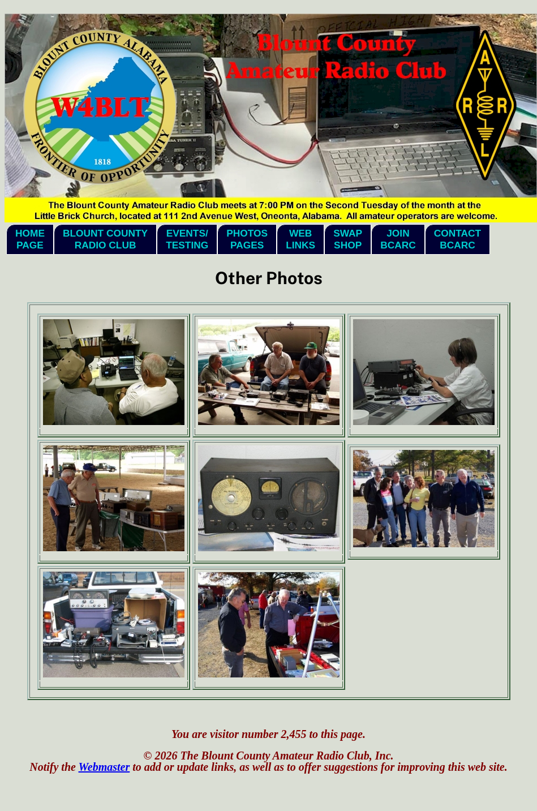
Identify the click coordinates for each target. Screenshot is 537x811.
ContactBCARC (457, 239)
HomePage (30, 239)
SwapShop (347, 239)
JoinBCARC (398, 239)
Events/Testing (187, 239)
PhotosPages (247, 239)
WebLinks (300, 239)
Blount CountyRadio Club (105, 239)
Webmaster (104, 767)
